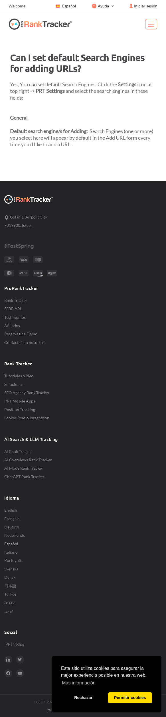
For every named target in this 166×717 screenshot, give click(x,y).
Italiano (11, 552)
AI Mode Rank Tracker (23, 468)
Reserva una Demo (20, 333)
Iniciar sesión (143, 5)
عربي (8, 610)
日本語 (10, 585)
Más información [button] (78, 682)
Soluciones (13, 384)
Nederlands (14, 535)
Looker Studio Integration (26, 417)
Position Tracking (19, 409)
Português (13, 560)
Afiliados (12, 325)
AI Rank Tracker (18, 451)
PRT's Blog (14, 644)
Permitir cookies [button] (130, 697)
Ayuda (100, 5)
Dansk (9, 577)
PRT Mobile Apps (19, 400)
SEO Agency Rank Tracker (27, 392)
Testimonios (15, 317)
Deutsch (11, 526)
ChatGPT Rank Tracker (24, 476)
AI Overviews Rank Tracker (28, 459)
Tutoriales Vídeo (18, 375)
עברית (9, 602)
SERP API (12, 308)
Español (65, 6)
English (10, 510)
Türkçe (10, 594)
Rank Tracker (15, 300)
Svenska (11, 568)
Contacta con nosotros (24, 342)
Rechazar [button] (83, 697)
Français (11, 518)
